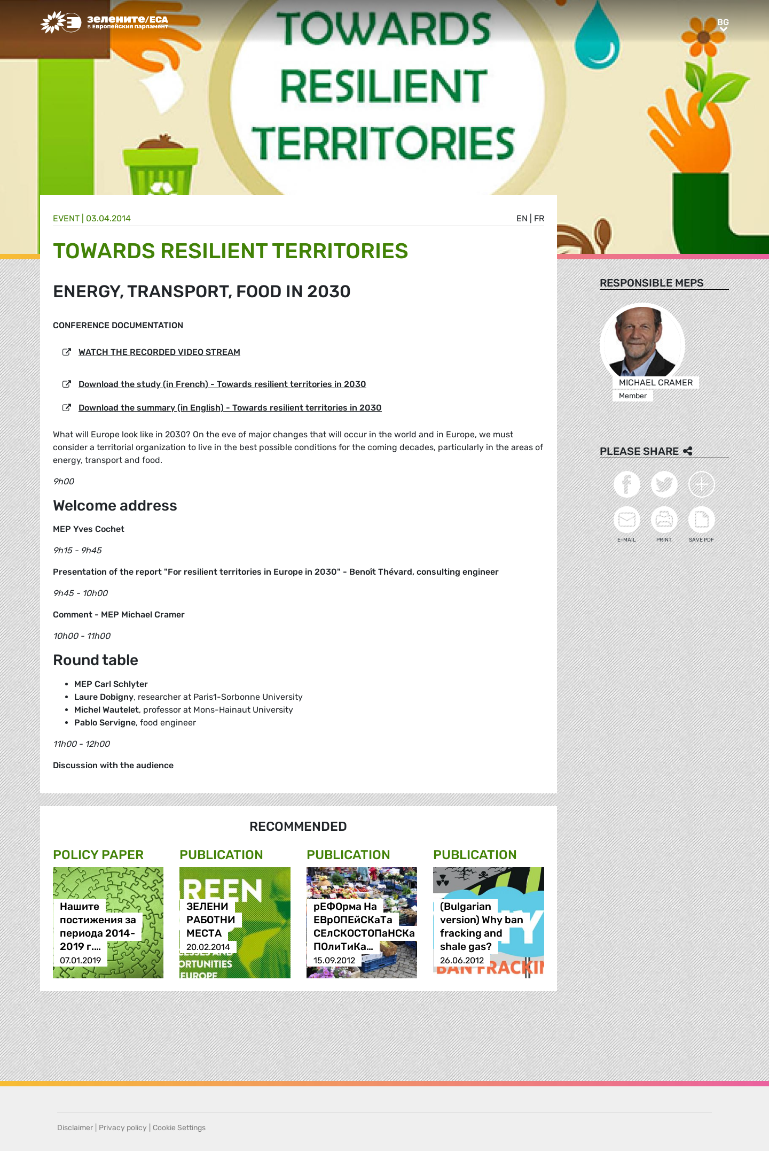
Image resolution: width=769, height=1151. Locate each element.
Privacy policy (123, 1127)
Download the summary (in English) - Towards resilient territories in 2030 (230, 408)
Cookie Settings (179, 1127)
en (522, 218)
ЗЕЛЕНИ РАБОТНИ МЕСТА (211, 920)
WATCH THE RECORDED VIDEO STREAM (159, 352)
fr (539, 218)
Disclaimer (75, 1127)
